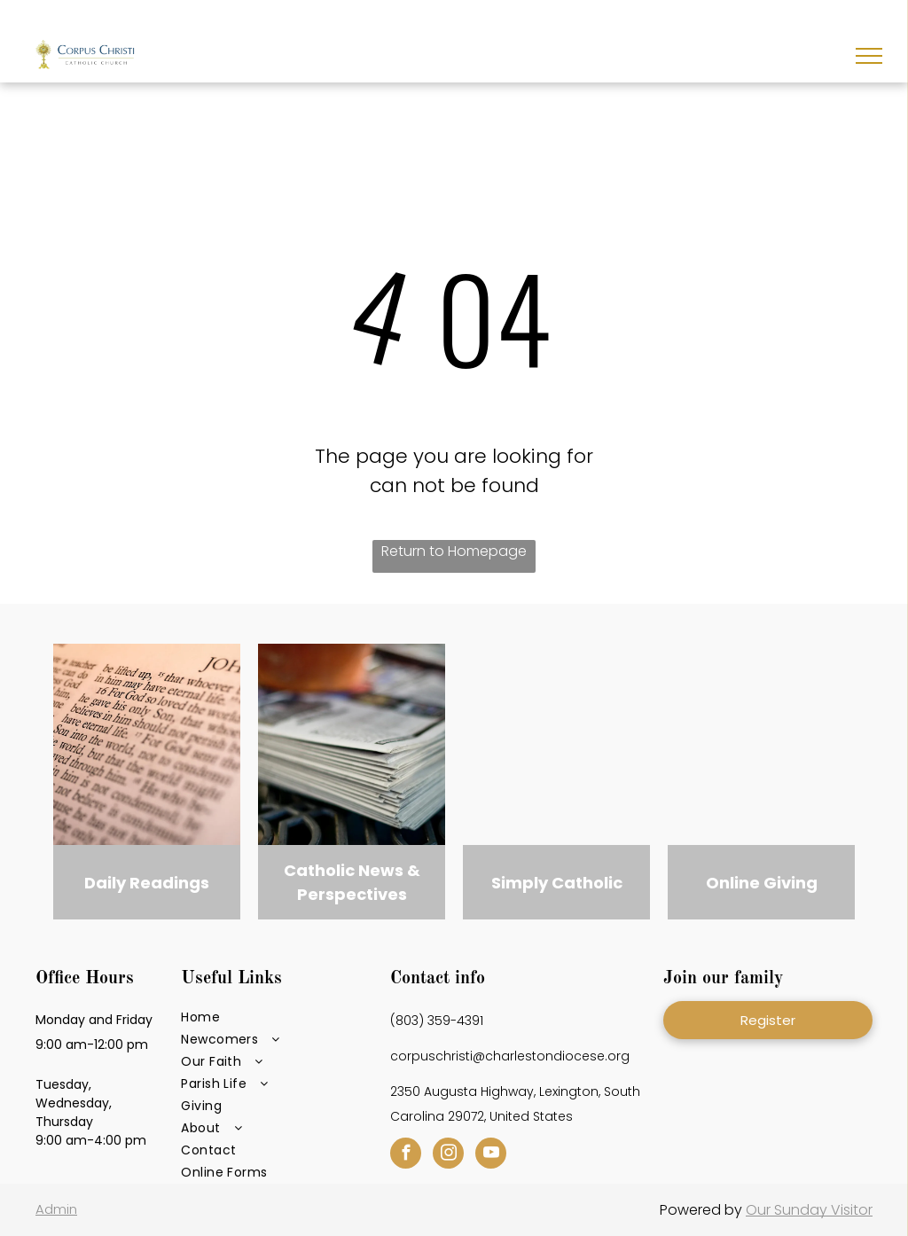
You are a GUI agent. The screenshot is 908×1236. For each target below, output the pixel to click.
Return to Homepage (454, 551)
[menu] (869, 56)
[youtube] (490, 1155)
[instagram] (448, 1155)
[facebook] (405, 1155)
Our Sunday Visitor (809, 1210)
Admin (56, 1209)
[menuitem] (279, 1017)
